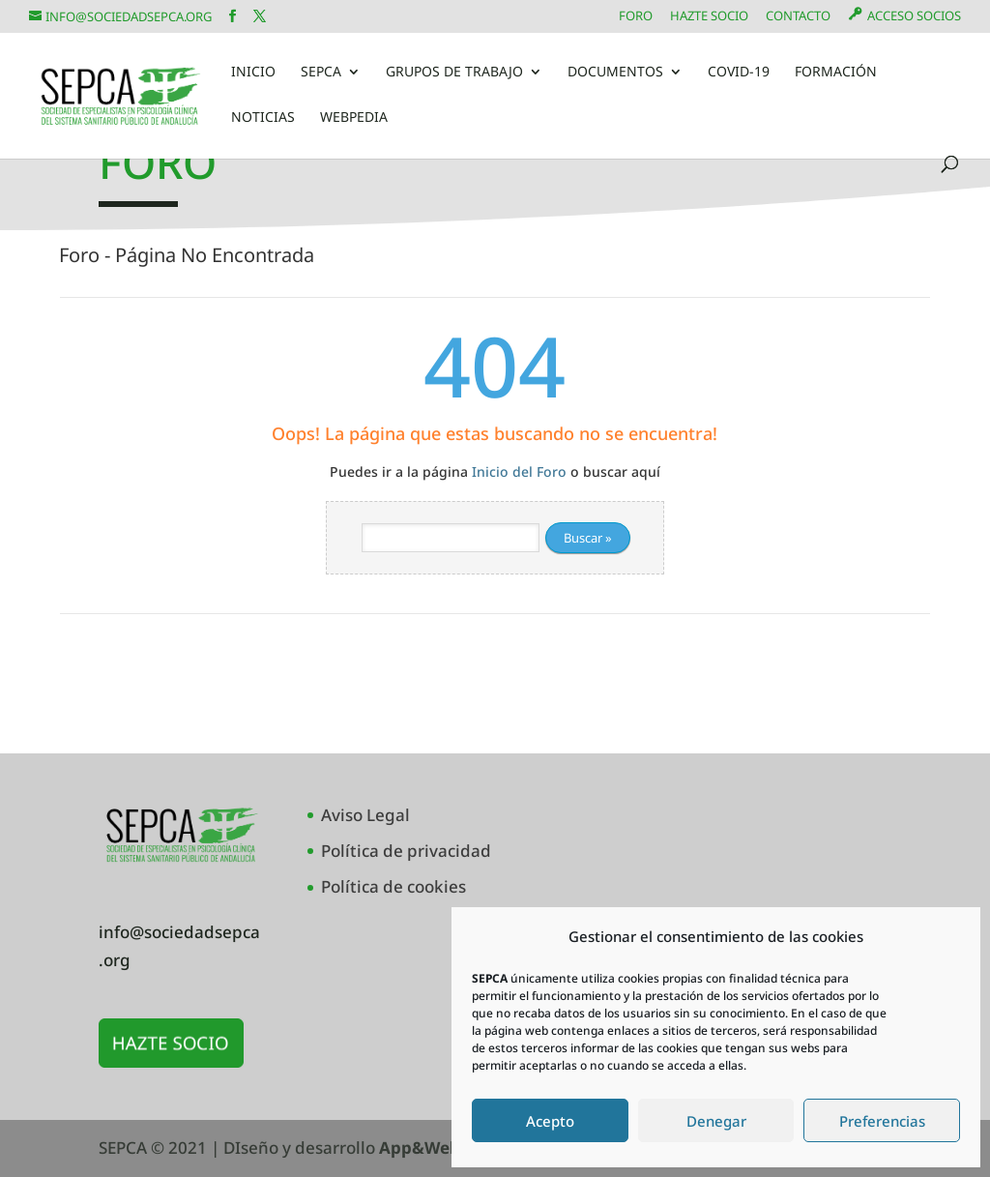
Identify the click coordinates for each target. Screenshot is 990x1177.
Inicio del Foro (519, 471)
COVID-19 (739, 72)
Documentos (615, 72)
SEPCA (321, 72)
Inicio (253, 72)
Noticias (263, 118)
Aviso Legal (365, 815)
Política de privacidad (406, 850)
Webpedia (354, 118)
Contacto (798, 17)
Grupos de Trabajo (454, 72)
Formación (836, 72)
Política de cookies (393, 886)
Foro (636, 17)
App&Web (419, 1147)
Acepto (550, 1121)
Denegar (716, 1121)
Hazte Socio (709, 17)
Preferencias (882, 1121)
